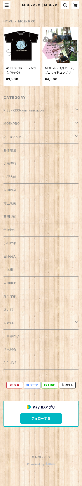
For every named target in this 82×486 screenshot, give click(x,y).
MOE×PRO (11, 123)
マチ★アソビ (12, 137)
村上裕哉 (9, 203)
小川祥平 (9, 243)
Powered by (41, 464)
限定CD (9, 323)
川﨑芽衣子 (11, 336)
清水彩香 (9, 349)
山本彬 (8, 270)
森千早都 (9, 296)
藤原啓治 (9, 150)
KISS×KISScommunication (23, 110)
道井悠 (8, 309)
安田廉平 (9, 283)
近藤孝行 (9, 163)
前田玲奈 (9, 190)
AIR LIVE (9, 362)
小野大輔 (9, 177)
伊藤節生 (9, 230)
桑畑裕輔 (9, 216)
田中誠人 (9, 256)
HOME (8, 21)
